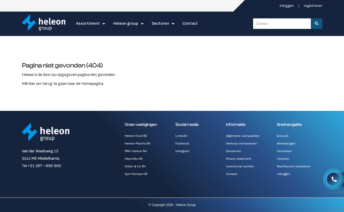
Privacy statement (238, 159)
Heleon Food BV (136, 136)
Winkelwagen (286, 144)
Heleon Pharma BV (137, 144)
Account (282, 136)
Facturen (283, 159)
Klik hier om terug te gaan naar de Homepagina (62, 83)
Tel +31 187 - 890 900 (41, 165)
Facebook (182, 144)
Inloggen (287, 5)
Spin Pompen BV (136, 174)
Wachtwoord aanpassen (294, 166)
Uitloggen (283, 174)
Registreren (313, 5)
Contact (190, 23)
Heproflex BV (134, 159)
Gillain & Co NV (135, 166)
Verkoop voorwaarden (241, 144)
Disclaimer (233, 151)
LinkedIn (181, 136)
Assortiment (88, 23)
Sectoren (160, 23)
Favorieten (284, 151)
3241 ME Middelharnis (41, 158)
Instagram (182, 151)
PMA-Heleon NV (136, 151)
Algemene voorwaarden (243, 136)
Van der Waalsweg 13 (40, 151)
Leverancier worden (240, 166)
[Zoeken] (316, 23)
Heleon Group (125, 23)
